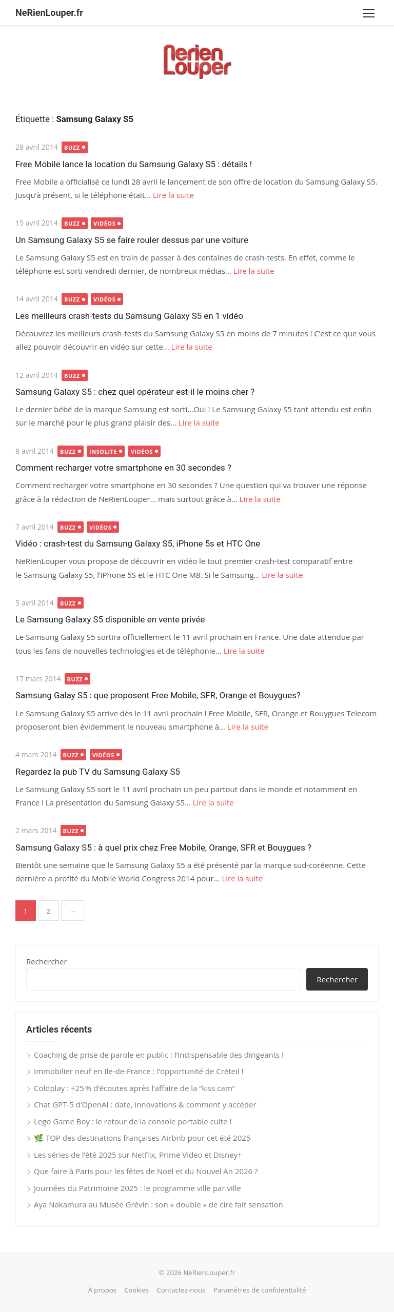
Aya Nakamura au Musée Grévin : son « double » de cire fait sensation (158, 1204)
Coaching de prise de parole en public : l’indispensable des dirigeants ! (159, 1054)
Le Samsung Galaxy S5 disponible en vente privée (110, 619)
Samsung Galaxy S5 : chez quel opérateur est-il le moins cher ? (134, 392)
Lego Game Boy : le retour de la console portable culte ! (132, 1121)
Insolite (103, 451)
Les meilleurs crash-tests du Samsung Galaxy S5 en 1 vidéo (129, 316)
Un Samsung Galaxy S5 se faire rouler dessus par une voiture (131, 240)
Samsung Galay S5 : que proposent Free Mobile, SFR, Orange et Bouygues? (158, 695)
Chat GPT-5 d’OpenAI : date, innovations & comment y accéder (145, 1104)
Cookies (136, 1290)
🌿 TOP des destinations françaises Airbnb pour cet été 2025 (142, 1138)
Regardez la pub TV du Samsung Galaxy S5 (97, 771)
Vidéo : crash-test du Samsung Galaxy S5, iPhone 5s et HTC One (137, 543)
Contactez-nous (180, 1290)
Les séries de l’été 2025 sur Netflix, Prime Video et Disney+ (138, 1154)
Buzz (72, 147)
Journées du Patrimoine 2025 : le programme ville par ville (137, 1188)
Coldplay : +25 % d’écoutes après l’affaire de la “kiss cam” (134, 1088)
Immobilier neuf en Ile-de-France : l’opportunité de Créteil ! (138, 1071)
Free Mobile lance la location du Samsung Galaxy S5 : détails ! (133, 164)
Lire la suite (173, 195)
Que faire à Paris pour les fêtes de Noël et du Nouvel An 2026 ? (146, 1171)
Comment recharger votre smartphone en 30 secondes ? (123, 467)
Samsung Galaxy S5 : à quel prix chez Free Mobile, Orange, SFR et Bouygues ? (163, 847)
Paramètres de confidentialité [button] (259, 1290)
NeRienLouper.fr (49, 12)
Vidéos (104, 223)
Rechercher (46, 961)
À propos (102, 1290)
